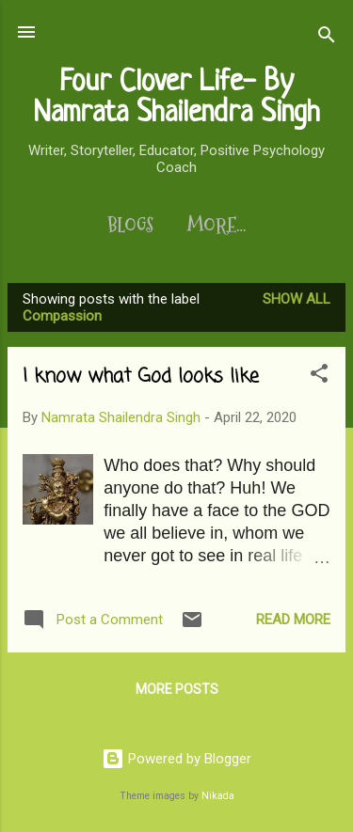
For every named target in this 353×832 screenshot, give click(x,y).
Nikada (217, 796)
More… (216, 225)
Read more (293, 619)
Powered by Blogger (176, 758)
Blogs (130, 225)
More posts (177, 689)
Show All (296, 298)
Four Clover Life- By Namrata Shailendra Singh (176, 98)
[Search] (326, 38)
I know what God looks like (141, 376)
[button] (319, 376)
